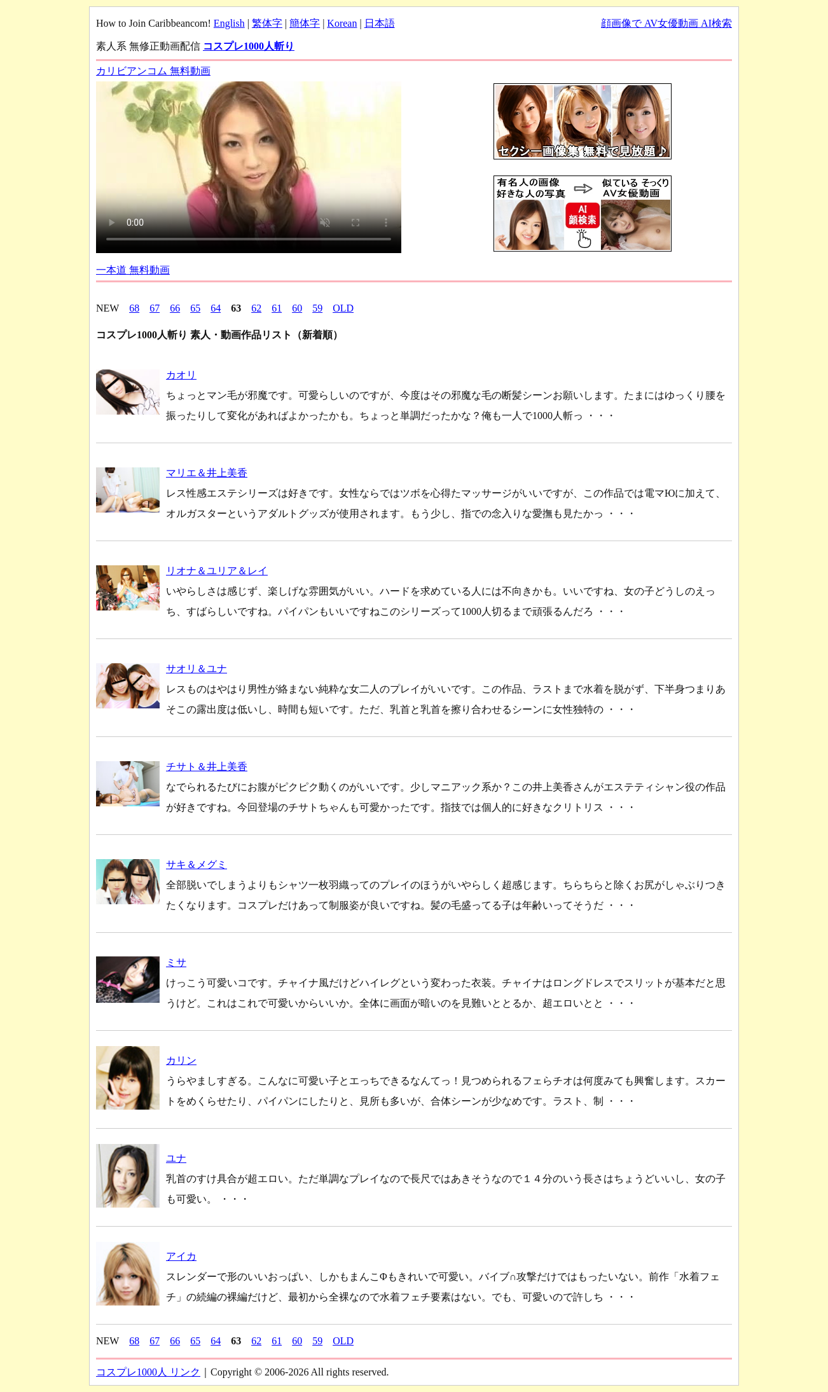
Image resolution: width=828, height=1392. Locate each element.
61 (277, 308)
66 (175, 308)
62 (256, 308)
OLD (343, 308)
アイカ (181, 1256)
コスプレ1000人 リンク (148, 1372)
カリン (181, 1060)
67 (154, 308)
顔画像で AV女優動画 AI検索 (666, 23)
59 (317, 308)
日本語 (379, 23)
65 (195, 308)
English (229, 23)
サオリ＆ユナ (196, 668)
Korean (342, 23)
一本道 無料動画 (133, 270)
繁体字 (267, 23)
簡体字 (304, 23)
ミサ (176, 962)
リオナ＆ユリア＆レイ (217, 570)
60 (297, 308)
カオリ (181, 374)
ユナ (176, 1158)
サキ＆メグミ (196, 864)
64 (215, 308)
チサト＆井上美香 (206, 766)
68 (134, 308)
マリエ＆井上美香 (206, 472)
